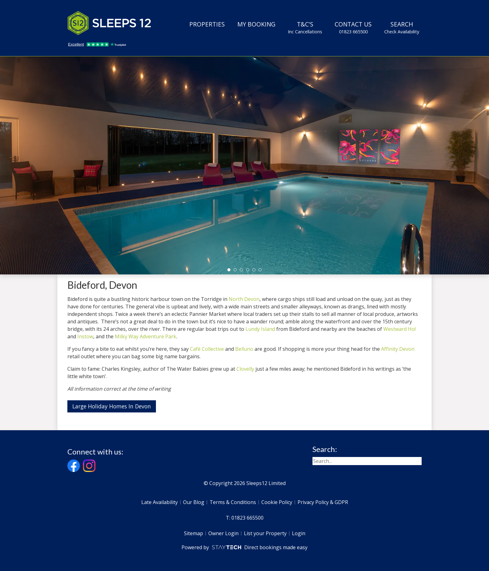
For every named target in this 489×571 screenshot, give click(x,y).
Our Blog (193, 502)
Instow (85, 336)
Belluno (244, 348)
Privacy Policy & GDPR (323, 502)
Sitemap (193, 533)
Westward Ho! (399, 329)
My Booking (256, 24)
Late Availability (159, 502)
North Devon (244, 299)
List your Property (265, 533)
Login (298, 533)
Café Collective (207, 348)
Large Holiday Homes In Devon (111, 406)
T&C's (305, 27)
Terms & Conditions (233, 502)
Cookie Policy (276, 502)
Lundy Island (260, 329)
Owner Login (223, 533)
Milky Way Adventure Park (145, 336)
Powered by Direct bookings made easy (244, 547)
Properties (207, 24)
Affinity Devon (397, 348)
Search (401, 27)
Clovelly (245, 368)
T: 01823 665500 (245, 517)
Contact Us (353, 27)
